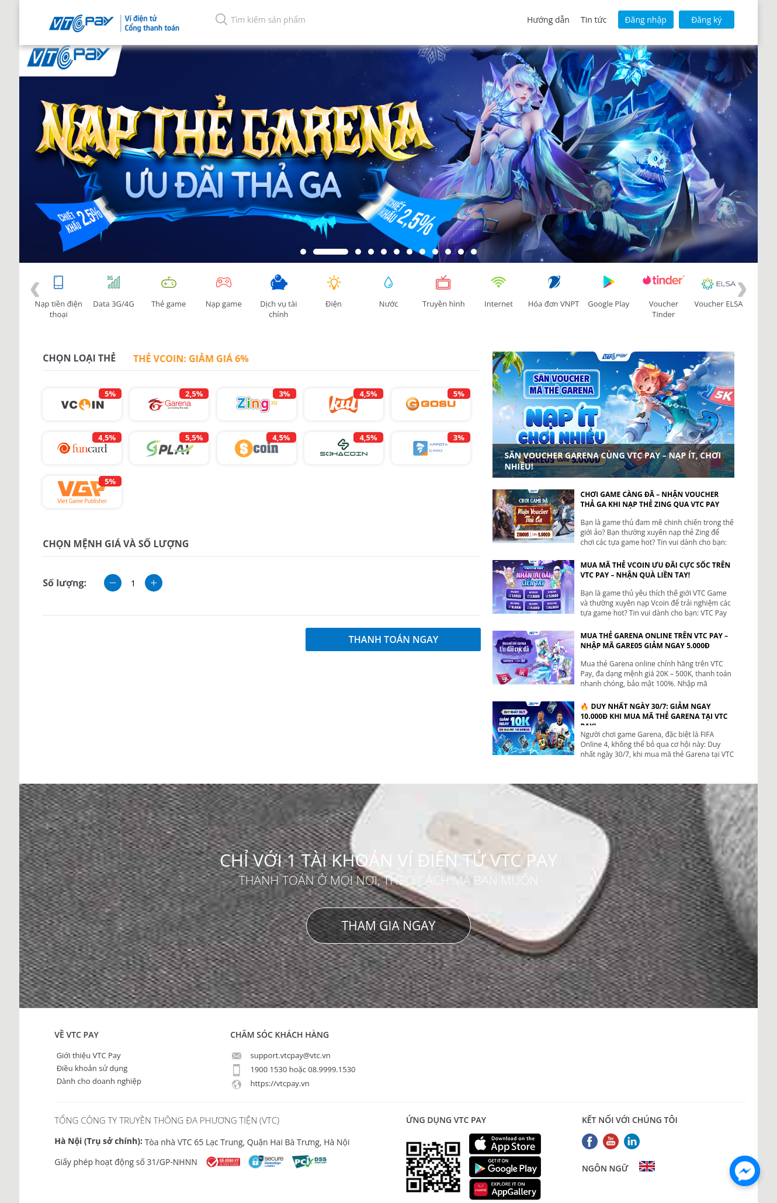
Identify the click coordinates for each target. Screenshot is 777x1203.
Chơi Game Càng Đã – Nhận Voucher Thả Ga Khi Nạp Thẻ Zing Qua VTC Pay (649, 499)
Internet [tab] (498, 291)
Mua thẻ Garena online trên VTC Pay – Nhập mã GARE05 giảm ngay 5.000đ (654, 641)
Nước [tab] (388, 291)
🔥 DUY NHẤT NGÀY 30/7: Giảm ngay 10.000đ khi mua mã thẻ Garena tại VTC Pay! (653, 713)
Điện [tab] (333, 291)
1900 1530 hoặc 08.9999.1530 (292, 1069)
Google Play (608, 291)
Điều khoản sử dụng (90, 1068)
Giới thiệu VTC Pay (87, 1055)
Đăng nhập (645, 19)
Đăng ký (706, 19)
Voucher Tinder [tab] (663, 296)
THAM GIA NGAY (389, 925)
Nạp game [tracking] (223, 291)
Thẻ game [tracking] (168, 291)
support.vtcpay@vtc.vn (280, 1055)
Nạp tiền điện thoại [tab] (58, 296)
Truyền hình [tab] (443, 291)
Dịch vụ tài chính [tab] (278, 296)
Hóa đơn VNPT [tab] (554, 291)
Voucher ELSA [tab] (718, 291)
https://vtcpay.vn (270, 1083)
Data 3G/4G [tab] (113, 291)
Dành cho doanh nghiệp (97, 1081)
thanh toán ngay (393, 639)
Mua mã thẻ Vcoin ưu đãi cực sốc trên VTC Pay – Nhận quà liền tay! (655, 570)
